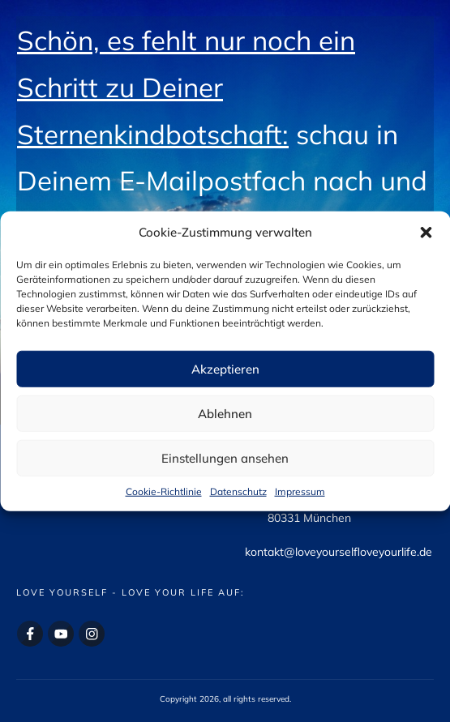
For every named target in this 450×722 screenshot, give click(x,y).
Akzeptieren (225, 368)
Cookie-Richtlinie (164, 491)
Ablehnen (225, 413)
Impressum (300, 491)
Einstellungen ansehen (225, 457)
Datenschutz (238, 491)
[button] (426, 232)
